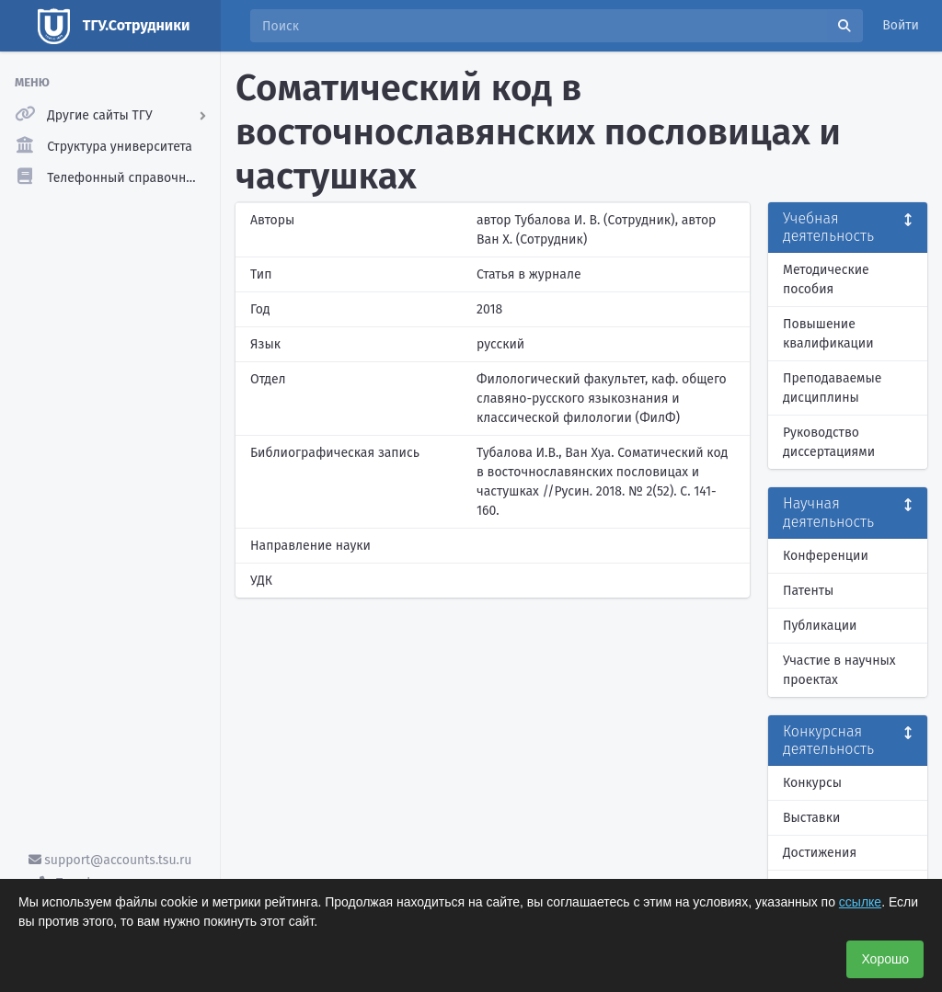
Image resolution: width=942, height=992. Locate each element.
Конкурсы (812, 783)
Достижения (819, 853)
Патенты (808, 591)
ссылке (860, 902)
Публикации (819, 625)
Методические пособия (826, 279)
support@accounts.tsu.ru (110, 860)
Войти (900, 25)
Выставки (811, 818)
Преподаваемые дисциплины (832, 388)
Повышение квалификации (828, 333)
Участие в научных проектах (839, 670)
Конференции (825, 556)
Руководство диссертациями (829, 442)
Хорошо (885, 959)
